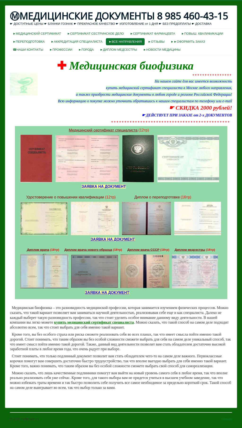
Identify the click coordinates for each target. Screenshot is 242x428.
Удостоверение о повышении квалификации (65, 197)
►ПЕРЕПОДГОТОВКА (29, 41)
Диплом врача (38, 249)
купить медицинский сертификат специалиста (94, 322)
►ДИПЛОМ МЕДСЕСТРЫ (118, 49)
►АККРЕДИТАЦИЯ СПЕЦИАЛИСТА (77, 41)
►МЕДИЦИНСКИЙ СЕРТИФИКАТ (37, 33)
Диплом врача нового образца (88, 249)
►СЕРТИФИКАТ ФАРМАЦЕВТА (152, 33)
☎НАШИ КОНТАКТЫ (28, 49)
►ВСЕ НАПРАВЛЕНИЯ (125, 41)
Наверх (227, 419)
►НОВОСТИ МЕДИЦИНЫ (162, 49)
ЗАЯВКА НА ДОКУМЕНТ (113, 239)
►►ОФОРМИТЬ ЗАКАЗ (188, 41)
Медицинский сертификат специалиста (103, 130)
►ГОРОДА (86, 49)
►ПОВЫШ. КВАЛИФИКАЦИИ (202, 33)
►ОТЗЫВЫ (156, 41)
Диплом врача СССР (143, 249)
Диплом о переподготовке (157, 197)
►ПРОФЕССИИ (60, 49)
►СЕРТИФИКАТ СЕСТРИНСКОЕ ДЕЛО (95, 33)
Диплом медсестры (190, 249)
